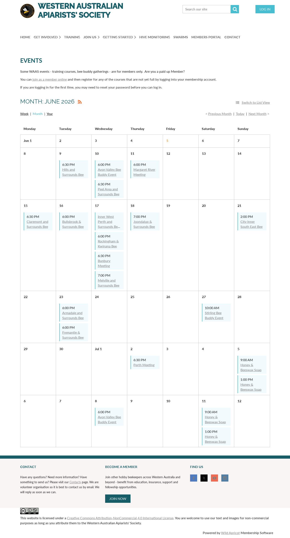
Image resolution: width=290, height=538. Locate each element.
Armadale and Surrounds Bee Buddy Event (73, 318)
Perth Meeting (143, 365)
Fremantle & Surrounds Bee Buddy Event (73, 337)
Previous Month (220, 114)
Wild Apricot (230, 533)
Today (240, 114)
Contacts (75, 482)
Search (235, 9)
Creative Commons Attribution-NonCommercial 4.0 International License (120, 518)
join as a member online (49, 79)
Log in (265, 9)
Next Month (257, 114)
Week (24, 114)
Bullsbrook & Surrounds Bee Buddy (73, 226)
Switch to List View (256, 102)
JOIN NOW (117, 499)
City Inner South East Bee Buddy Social (251, 226)
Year (50, 114)
